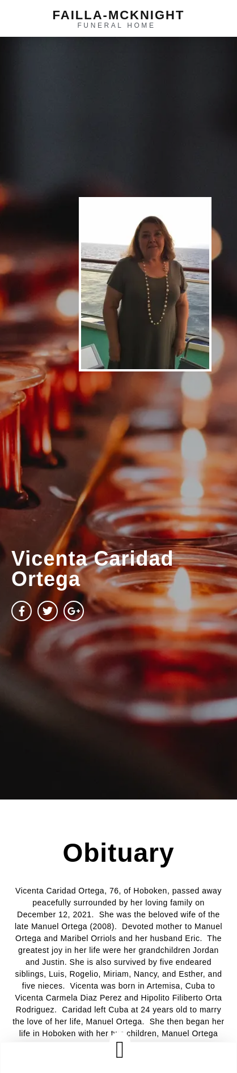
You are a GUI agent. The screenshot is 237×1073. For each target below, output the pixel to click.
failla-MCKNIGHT (119, 15)
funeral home (116, 25)
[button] (119, 1049)
